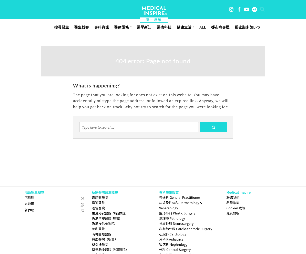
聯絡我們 (233, 197)
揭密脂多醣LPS (247, 27)
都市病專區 (220, 27)
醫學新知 (144, 27)
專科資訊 (101, 27)
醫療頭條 (121, 27)
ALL (202, 27)
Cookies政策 (235, 207)
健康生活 (184, 27)
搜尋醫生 (61, 27)
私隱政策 (233, 202)
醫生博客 (81, 27)
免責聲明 (233, 213)
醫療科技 (164, 27)
